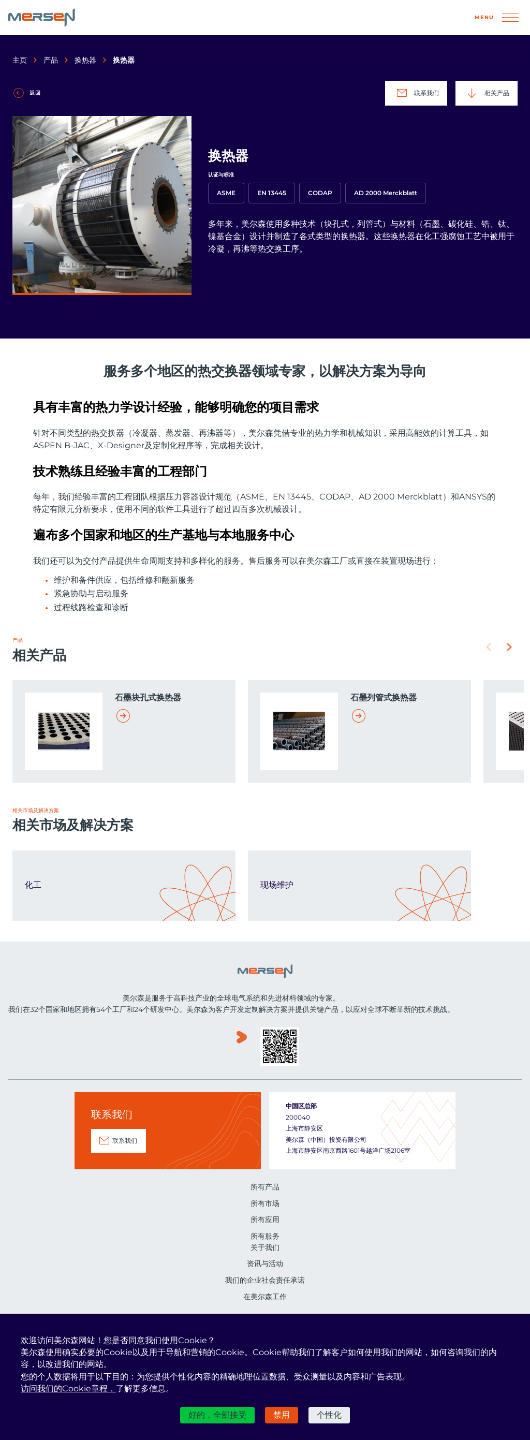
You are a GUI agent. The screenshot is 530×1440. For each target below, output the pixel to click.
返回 (35, 93)
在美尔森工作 (265, 1296)
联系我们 (416, 93)
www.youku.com (241, 1047)
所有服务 (265, 1236)
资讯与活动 (265, 1263)
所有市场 (265, 1203)
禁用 (281, 1415)
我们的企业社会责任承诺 (265, 1280)
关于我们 (265, 1247)
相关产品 (486, 93)
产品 (50, 60)
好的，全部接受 (217, 1415)
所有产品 (265, 1187)
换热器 (85, 60)
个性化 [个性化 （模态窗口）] (329, 1415)
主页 (19, 60)
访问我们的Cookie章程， (68, 1388)
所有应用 (265, 1219)
